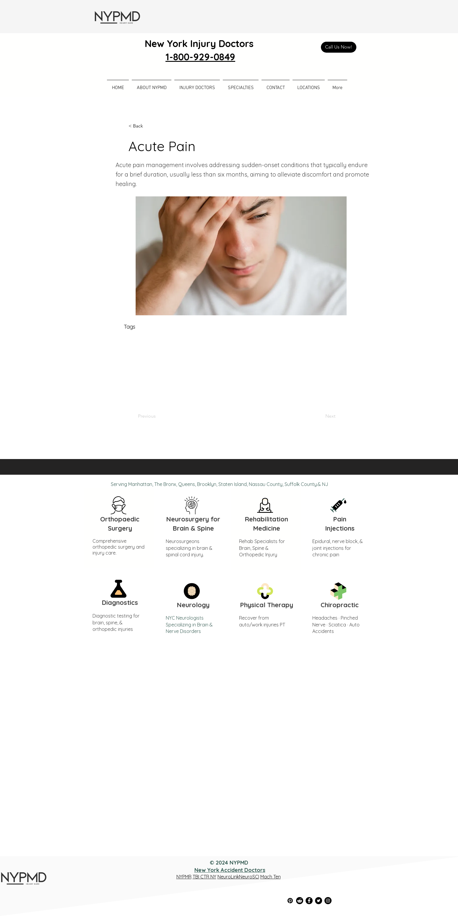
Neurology (193, 605)
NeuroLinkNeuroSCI (238, 877)
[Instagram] (328, 900)
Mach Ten (270, 877)
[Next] (320, 416)
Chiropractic (340, 605)
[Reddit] (299, 900)
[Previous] (157, 416)
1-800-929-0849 (200, 57)
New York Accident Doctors (229, 870)
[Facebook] (309, 900)
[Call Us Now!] (338, 47)
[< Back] (148, 126)
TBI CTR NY (204, 877)
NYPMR (183, 877)
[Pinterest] (290, 900)
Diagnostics (120, 602)
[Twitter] (318, 900)
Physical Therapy (266, 605)
